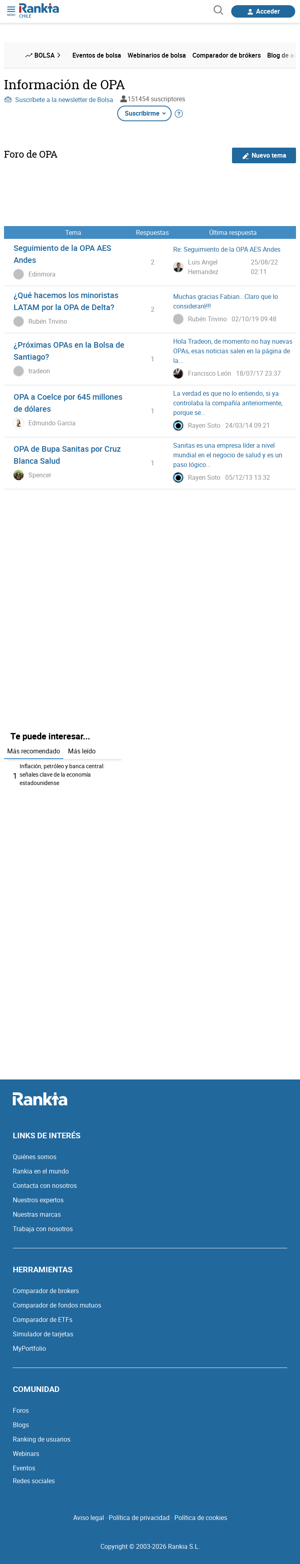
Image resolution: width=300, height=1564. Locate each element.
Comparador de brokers (46, 1290)
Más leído (82, 751)
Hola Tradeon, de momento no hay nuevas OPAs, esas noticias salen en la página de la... (232, 351)
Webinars (26, 1453)
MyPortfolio (29, 1348)
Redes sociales (34, 1480)
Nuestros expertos (38, 1200)
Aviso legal (88, 1517)
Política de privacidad (139, 1517)
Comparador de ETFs (42, 1319)
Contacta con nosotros (45, 1185)
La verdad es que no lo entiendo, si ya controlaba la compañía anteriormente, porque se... (227, 403)
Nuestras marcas (37, 1214)
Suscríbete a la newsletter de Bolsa (58, 99)
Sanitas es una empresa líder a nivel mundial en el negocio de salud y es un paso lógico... (227, 455)
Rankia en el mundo (41, 1171)
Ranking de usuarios (41, 1439)
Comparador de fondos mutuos (57, 1305)
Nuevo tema (264, 155)
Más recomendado (33, 751)
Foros (21, 1410)
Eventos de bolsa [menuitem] (96, 55)
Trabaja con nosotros (43, 1228)
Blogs (21, 1424)
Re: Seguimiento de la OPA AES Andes (226, 249)
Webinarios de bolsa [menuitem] (157, 55)
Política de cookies (200, 1517)
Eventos (24, 1468)
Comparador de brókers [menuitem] (226, 55)
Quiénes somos (34, 1156)
